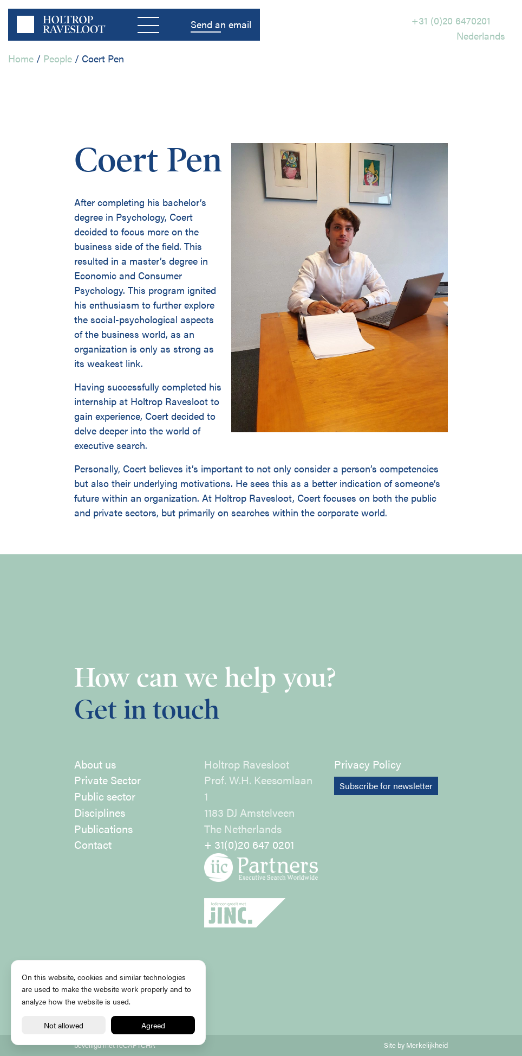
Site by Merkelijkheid (416, 1045)
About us (95, 764)
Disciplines (99, 812)
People (57, 58)
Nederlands (480, 35)
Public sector (104, 796)
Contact (93, 844)
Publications (103, 828)
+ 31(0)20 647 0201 (249, 844)
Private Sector (107, 780)
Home (21, 58)
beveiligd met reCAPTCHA (114, 1045)
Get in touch (146, 709)
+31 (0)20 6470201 (451, 20)
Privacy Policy (367, 764)
